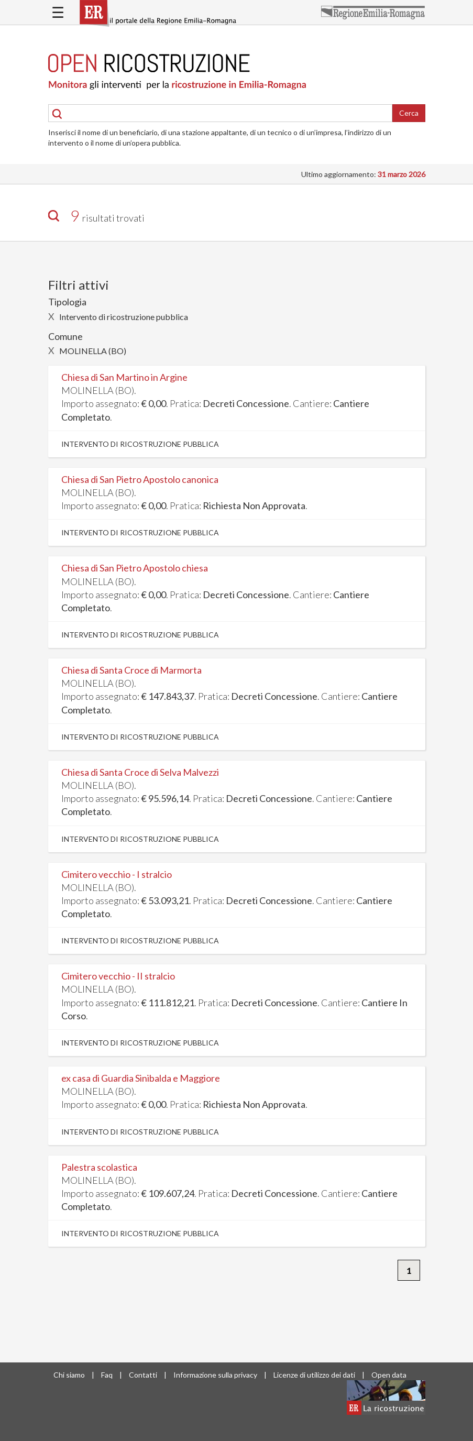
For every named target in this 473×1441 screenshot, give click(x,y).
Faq (107, 1374)
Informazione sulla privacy (215, 1374)
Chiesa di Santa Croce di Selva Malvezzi (140, 772)
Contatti (143, 1374)
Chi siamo (69, 1374)
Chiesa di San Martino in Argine (124, 377)
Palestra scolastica (99, 1167)
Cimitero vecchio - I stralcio (116, 874)
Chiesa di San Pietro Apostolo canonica (139, 479)
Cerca (409, 112)
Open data (388, 1374)
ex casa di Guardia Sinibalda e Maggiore (140, 1078)
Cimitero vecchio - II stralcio (118, 976)
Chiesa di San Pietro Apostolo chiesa (134, 568)
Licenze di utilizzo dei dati (314, 1374)
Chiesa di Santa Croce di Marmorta (131, 670)
